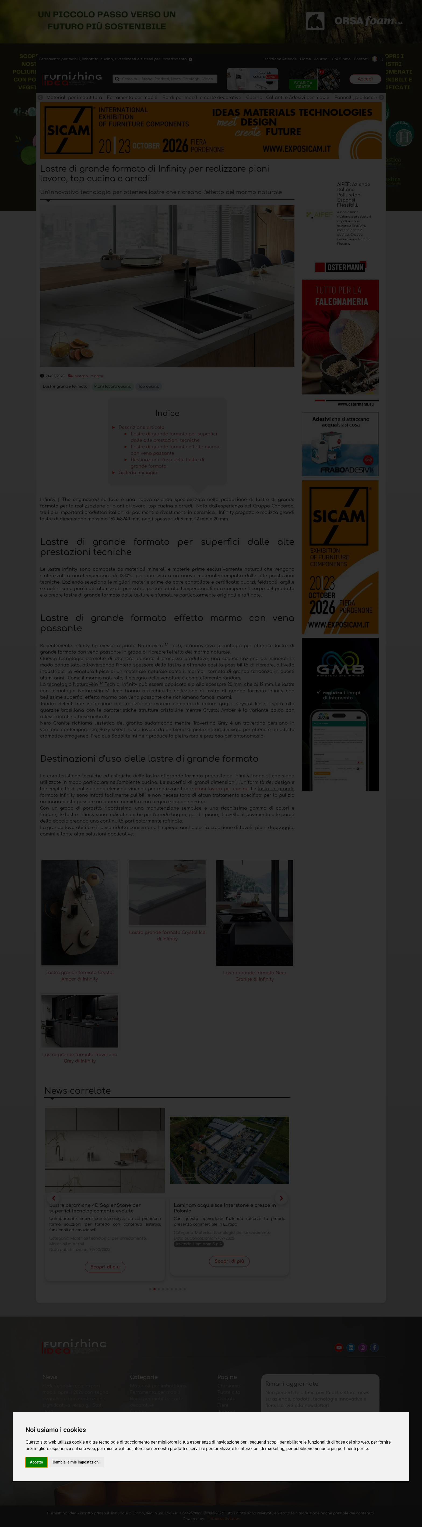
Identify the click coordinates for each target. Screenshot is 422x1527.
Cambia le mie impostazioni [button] (76, 1462)
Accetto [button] (36, 1462)
